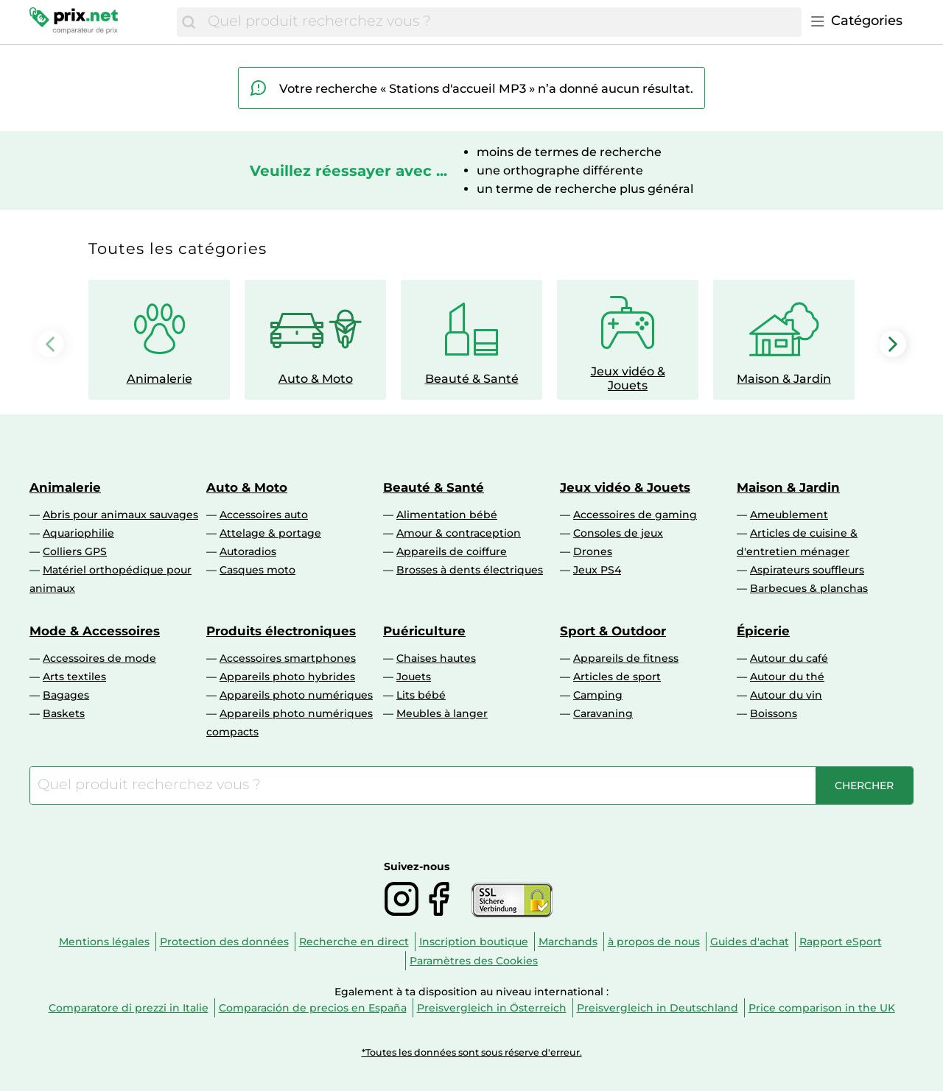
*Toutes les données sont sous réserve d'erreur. (472, 1052)
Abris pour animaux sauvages (120, 514)
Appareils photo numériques (296, 695)
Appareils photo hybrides (287, 676)
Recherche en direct (354, 941)
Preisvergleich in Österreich (492, 1007)
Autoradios (248, 551)
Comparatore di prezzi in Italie (128, 1007)
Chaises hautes (436, 658)
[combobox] (501, 22)
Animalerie (65, 487)
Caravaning (603, 713)
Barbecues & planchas (809, 588)
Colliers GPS (75, 551)
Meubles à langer (442, 713)
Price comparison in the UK (822, 1007)
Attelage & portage (270, 533)
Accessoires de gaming (635, 514)
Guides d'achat (749, 941)
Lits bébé (421, 695)
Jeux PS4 (597, 569)
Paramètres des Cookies (474, 960)
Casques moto (257, 569)
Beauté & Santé (433, 487)
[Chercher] (188, 22)
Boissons (773, 713)
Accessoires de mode (99, 658)
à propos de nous (654, 941)
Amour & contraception (458, 533)
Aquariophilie (78, 533)
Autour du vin (786, 695)
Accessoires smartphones (288, 658)
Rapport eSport (840, 941)
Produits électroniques (281, 631)
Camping (598, 695)
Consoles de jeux (618, 533)
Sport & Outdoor (613, 631)
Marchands (568, 941)
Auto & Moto (246, 487)
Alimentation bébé (446, 514)
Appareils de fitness (626, 658)
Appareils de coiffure (451, 551)
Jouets (413, 676)
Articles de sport (617, 676)
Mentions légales (104, 941)
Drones (592, 551)
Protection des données (224, 941)
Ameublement (789, 514)
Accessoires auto (264, 514)
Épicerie (763, 631)
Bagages (66, 695)
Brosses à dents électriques (469, 569)
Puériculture (424, 631)
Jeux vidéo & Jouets (625, 487)
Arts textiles (74, 676)
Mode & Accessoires (94, 631)
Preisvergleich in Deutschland (657, 1007)
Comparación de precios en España (313, 1007)
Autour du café (789, 658)
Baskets (64, 713)
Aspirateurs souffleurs (807, 569)
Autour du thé (787, 676)
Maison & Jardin (788, 487)
